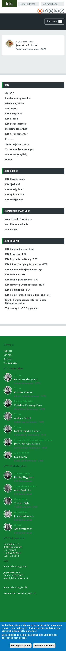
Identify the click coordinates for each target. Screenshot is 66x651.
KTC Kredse (11, 118)
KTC (7, 85)
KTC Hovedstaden (15, 179)
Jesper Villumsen (24, 516)
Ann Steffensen (23, 528)
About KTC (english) (16, 154)
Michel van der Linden (27, 431)
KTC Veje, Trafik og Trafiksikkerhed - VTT (28, 294)
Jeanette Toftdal (26, 45)
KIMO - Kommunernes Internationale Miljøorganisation (25, 301)
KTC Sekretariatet (15, 123)
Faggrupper (12, 241)
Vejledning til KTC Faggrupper (22, 308)
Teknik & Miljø (10, 363)
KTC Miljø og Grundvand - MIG (21, 279)
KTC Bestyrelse (13, 113)
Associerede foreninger (18, 219)
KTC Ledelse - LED (15, 274)
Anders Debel (22, 418)
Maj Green (20, 457)
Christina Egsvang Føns (28, 405)
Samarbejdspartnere (17, 144)
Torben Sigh (21, 503)
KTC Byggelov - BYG (16, 254)
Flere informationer (44, 645)
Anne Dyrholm (22, 490)
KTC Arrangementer (16, 133)
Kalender (8, 359)
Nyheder (8, 350)
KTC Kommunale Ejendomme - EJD (24, 269)
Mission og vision (14, 103)
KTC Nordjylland (14, 189)
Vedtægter (11, 108)
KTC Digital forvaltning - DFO (21, 259)
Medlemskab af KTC (16, 128)
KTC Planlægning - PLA (17, 289)
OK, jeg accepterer (20, 645)
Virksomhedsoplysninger (19, 149)
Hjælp (8, 159)
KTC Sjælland (12, 184)
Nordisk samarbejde (16, 224)
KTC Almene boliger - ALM (19, 249)
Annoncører (11, 229)
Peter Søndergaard (25, 379)
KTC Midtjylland (14, 199)
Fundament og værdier (18, 98)
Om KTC (9, 93)
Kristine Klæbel (23, 392)
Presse (9, 139)
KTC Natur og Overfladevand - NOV (24, 284)
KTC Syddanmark (14, 194)
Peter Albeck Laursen (27, 444)
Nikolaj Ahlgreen (23, 477)
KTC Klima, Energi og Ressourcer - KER (26, 264)
